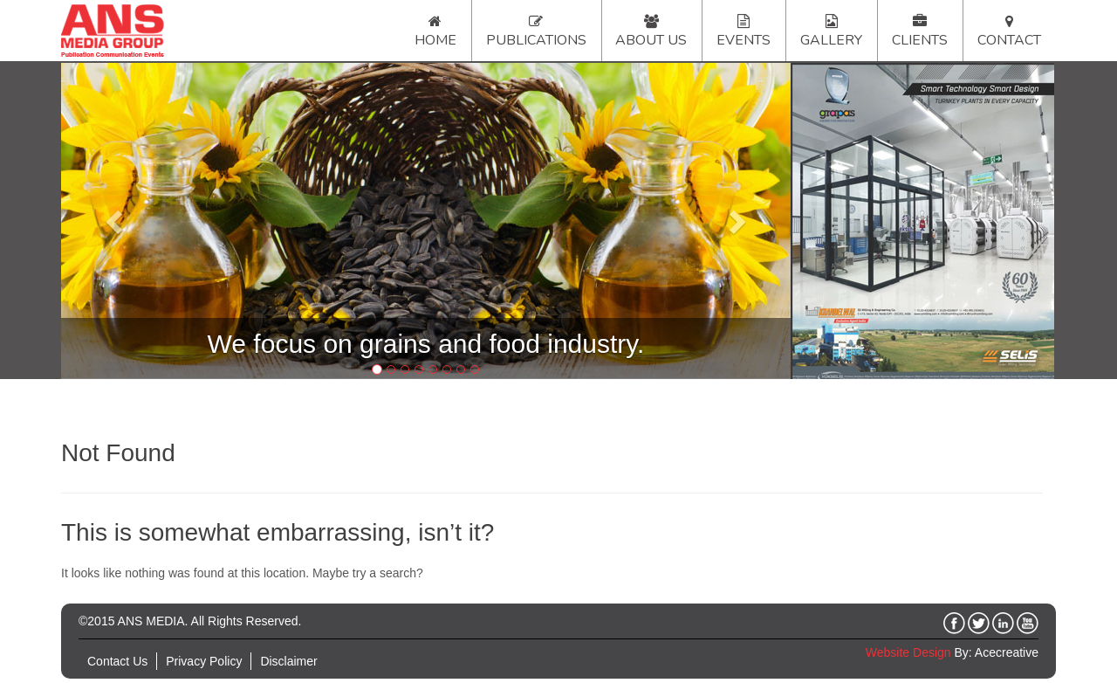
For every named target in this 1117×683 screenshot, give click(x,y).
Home (435, 40)
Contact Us (117, 661)
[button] (115, 221)
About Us (651, 40)
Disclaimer (288, 661)
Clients (920, 40)
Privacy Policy (204, 661)
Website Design (908, 652)
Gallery (831, 40)
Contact (1009, 40)
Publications (536, 40)
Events (743, 40)
